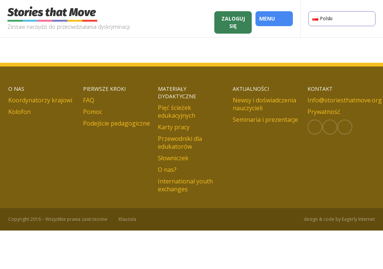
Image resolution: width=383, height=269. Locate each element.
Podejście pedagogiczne (116, 123)
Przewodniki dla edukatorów (180, 142)
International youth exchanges (185, 185)
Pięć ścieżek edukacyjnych (176, 111)
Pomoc (92, 112)
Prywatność (323, 112)
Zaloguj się (233, 22)
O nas (16, 88)
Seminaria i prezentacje (265, 119)
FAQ (88, 100)
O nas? (167, 170)
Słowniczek (173, 158)
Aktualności (251, 88)
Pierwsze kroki (104, 88)
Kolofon (19, 112)
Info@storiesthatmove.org (344, 100)
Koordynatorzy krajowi (40, 100)
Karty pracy (174, 127)
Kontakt (320, 88)
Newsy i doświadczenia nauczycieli (264, 104)
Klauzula (127, 219)
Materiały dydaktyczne (177, 92)
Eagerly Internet (358, 219)
